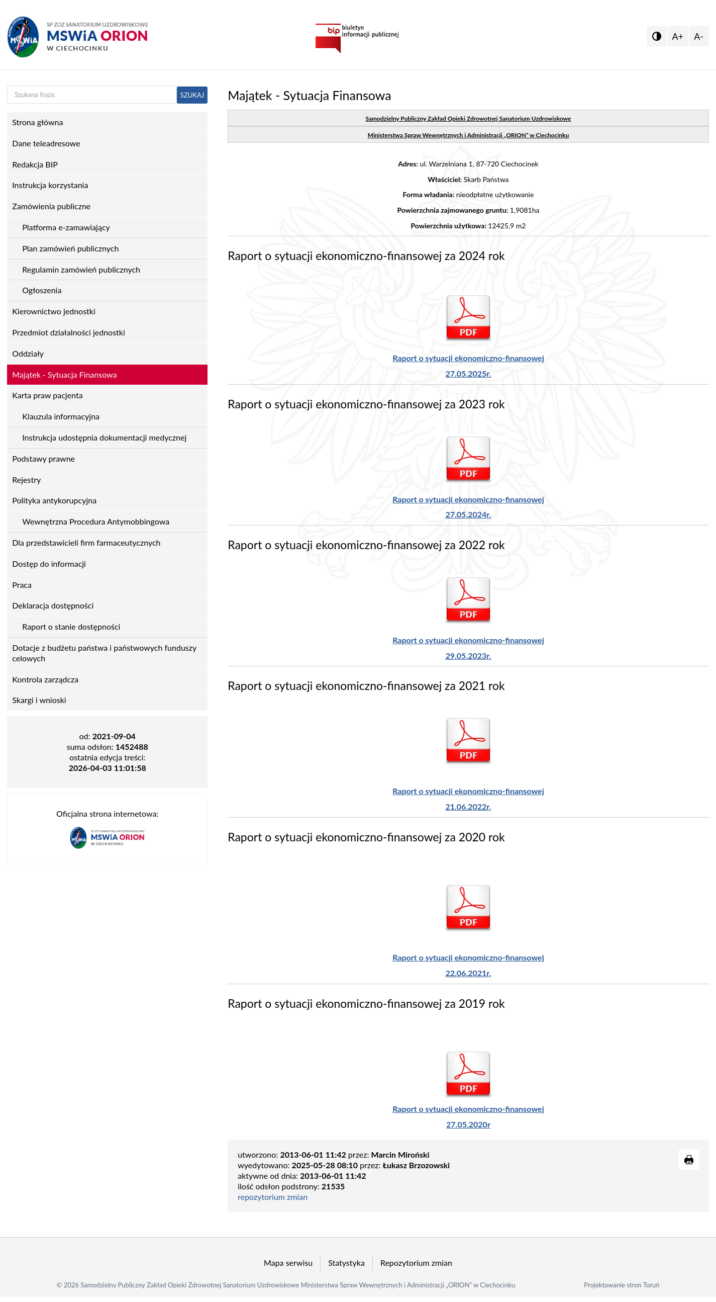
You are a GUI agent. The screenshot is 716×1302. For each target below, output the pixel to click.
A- (698, 36)
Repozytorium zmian (416, 1262)
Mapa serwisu (288, 1262)
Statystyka (346, 1262)
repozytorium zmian (273, 1196)
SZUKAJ (192, 95)
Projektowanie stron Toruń (621, 1285)
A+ (677, 36)
